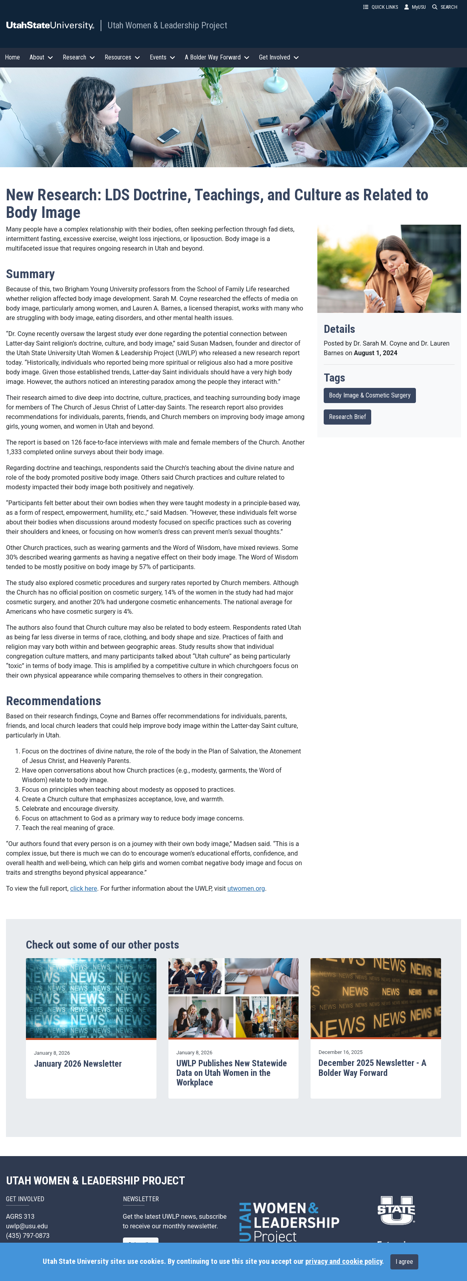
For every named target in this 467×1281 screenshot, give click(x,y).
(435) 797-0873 (27, 1235)
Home (12, 57)
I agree (404, 1261)
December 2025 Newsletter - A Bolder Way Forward (372, 1067)
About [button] (41, 57)
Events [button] (162, 57)
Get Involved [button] (279, 57)
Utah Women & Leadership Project (167, 25)
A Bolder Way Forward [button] (217, 57)
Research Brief (347, 417)
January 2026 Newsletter (78, 1064)
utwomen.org (246, 888)
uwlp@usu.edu (27, 1226)
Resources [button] (122, 57)
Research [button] (79, 57)
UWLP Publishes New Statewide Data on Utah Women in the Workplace (231, 1072)
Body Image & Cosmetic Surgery (370, 395)
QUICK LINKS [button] (380, 7)
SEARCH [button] (444, 7)
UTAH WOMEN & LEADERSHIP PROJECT (95, 1180)
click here (83, 888)
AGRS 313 (20, 1216)
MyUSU (415, 7)
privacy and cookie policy (343, 1261)
